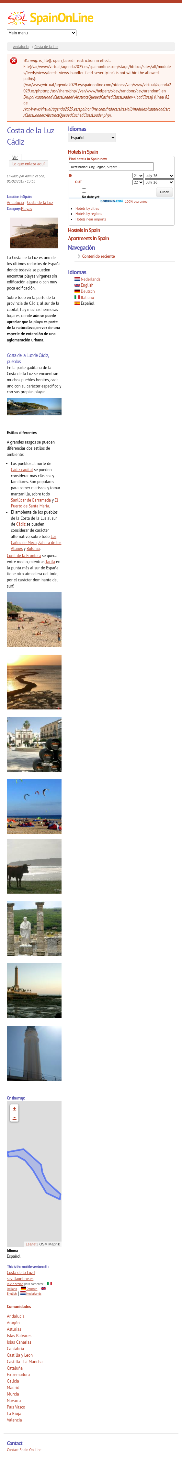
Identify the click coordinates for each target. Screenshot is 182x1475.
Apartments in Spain (88, 238)
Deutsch (29, 1289)
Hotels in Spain (83, 151)
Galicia (13, 1381)
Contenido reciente (98, 256)
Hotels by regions (88, 213)
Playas (26, 208)
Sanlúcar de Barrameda (31, 500)
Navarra (14, 1400)
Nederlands (30, 1293)
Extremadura (18, 1374)
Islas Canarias (19, 1342)
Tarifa (50, 561)
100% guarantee (123, 201)
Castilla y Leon (20, 1355)
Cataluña (15, 1368)
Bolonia (33, 548)
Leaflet (31, 1244)
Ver (16, 157)
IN (70, 175)
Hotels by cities (87, 208)
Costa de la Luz (46, 46)
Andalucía (20, 46)
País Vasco (16, 1407)
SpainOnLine (61, 17)
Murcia (13, 1394)
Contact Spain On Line (24, 1449)
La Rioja (14, 1413)
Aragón (13, 1323)
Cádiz (21, 524)
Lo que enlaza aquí (28, 163)
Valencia (14, 1420)
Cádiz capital (22, 469)
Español (84, 303)
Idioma (12, 1250)
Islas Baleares (19, 1335)
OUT (78, 182)
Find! (164, 192)
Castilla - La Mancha (24, 1361)
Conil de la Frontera (24, 555)
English (84, 285)
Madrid (13, 1387)
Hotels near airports (90, 219)
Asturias (14, 1329)
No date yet (90, 197)
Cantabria (15, 1348)
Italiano (84, 297)
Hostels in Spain (84, 230)
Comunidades (19, 1306)
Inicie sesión (15, 1284)
